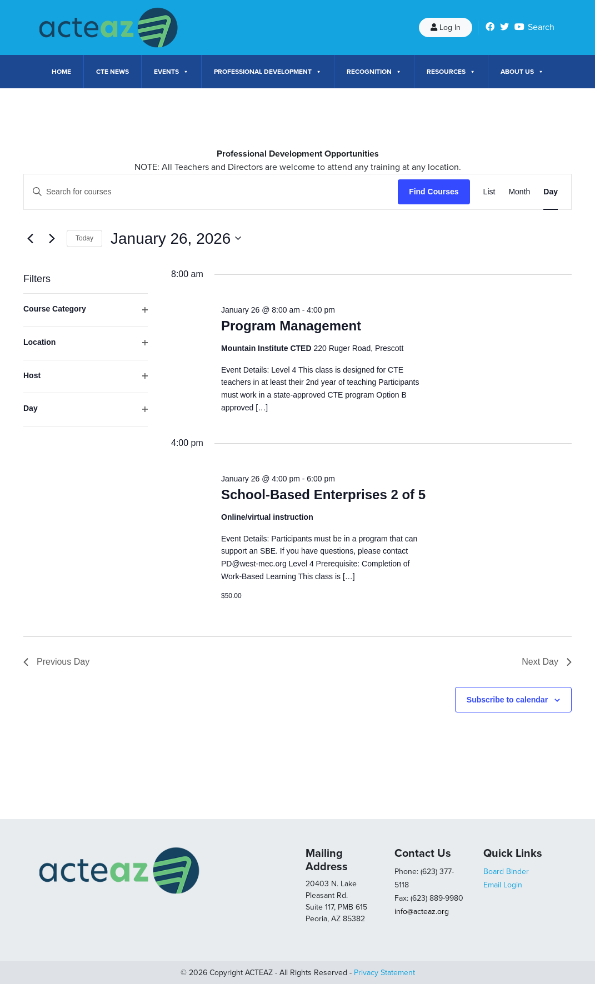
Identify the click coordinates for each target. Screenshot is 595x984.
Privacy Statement (384, 972)
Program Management (291, 325)
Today (84, 238)
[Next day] (51, 238)
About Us (522, 72)
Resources (451, 72)
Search (541, 27)
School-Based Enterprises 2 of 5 (323, 494)
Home (61, 72)
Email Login (502, 885)
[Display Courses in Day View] (550, 191)
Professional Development (268, 72)
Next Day (547, 661)
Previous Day (56, 661)
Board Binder (506, 871)
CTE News (112, 72)
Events (171, 72)
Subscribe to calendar (507, 699)
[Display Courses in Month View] (519, 191)
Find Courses (433, 191)
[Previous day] (30, 238)
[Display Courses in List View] (489, 191)
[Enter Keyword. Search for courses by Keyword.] (211, 191)
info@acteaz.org (421, 911)
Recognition (374, 72)
